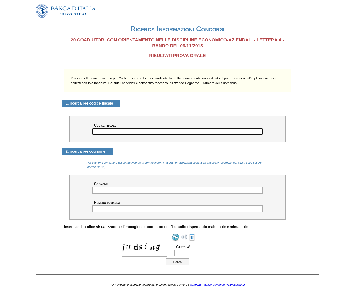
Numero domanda (107, 202)
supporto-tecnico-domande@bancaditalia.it (217, 284)
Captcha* (183, 247)
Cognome (101, 184)
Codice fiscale (105, 125)
